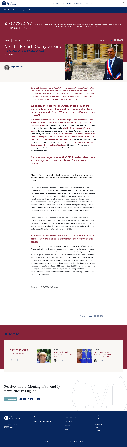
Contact (97, 430)
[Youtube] (31, 399)
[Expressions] (18, 25)
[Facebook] (115, 40)
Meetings (67, 425)
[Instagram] (35, 399)
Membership (98, 425)
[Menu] (122, 3)
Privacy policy (64, 441)
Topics (36, 426)
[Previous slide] (12, 360)
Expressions (68, 421)
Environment (16, 40)
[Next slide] (16, 360)
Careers (97, 422)
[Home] (9, 3)
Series (66, 430)
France (7, 40)
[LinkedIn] (121, 40)
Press (96, 427)
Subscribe (12, 399)
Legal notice (54, 441)
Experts (97, 419)
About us (98, 416)
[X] (118, 40)
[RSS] (38, 399)
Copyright (46, 441)
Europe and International (42, 422)
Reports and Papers (71, 417)
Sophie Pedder (17, 66)
